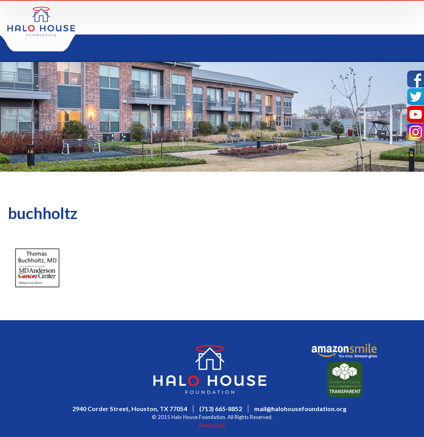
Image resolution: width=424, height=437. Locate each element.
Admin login (212, 425)
